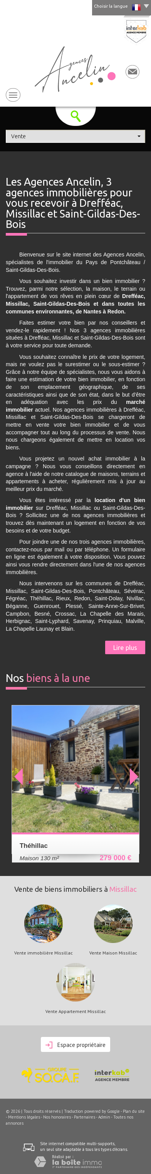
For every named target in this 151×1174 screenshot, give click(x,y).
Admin (104, 1117)
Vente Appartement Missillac (75, 1011)
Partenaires (84, 1117)
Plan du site (134, 1111)
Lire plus (125, 647)
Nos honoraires (57, 1117)
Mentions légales (24, 1117)
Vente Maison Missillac (113, 953)
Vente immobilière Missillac (43, 953)
